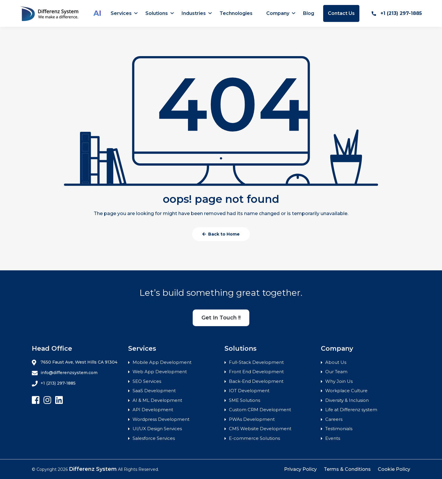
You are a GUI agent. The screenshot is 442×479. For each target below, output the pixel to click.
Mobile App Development (162, 362)
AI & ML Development (157, 400)
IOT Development (249, 390)
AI (97, 13)
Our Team (336, 371)
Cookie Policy (394, 469)
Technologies (236, 13)
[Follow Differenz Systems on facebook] (35, 400)
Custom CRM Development (260, 409)
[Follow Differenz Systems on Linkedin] (59, 400)
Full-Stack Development (256, 362)
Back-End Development (256, 381)
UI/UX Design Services (157, 428)
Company (277, 13)
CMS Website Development (260, 428)
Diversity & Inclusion (347, 400)
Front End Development (256, 371)
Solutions (156, 13)
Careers (333, 419)
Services (121, 13)
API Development (153, 409)
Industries (194, 13)
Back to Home (221, 234)
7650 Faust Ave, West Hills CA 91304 (74, 362)
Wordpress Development (161, 419)
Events (332, 438)
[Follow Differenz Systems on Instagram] (47, 400)
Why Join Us (339, 381)
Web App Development (160, 371)
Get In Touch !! (221, 317)
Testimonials (338, 428)
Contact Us (341, 13)
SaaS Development (154, 390)
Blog (308, 13)
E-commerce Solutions (254, 438)
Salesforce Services (154, 438)
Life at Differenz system (351, 409)
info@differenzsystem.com (65, 373)
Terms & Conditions (347, 469)
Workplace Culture (346, 390)
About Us (335, 362)
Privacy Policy (300, 469)
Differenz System (93, 469)
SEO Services (147, 381)
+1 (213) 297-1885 (397, 13)
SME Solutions (244, 400)
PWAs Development (252, 419)
